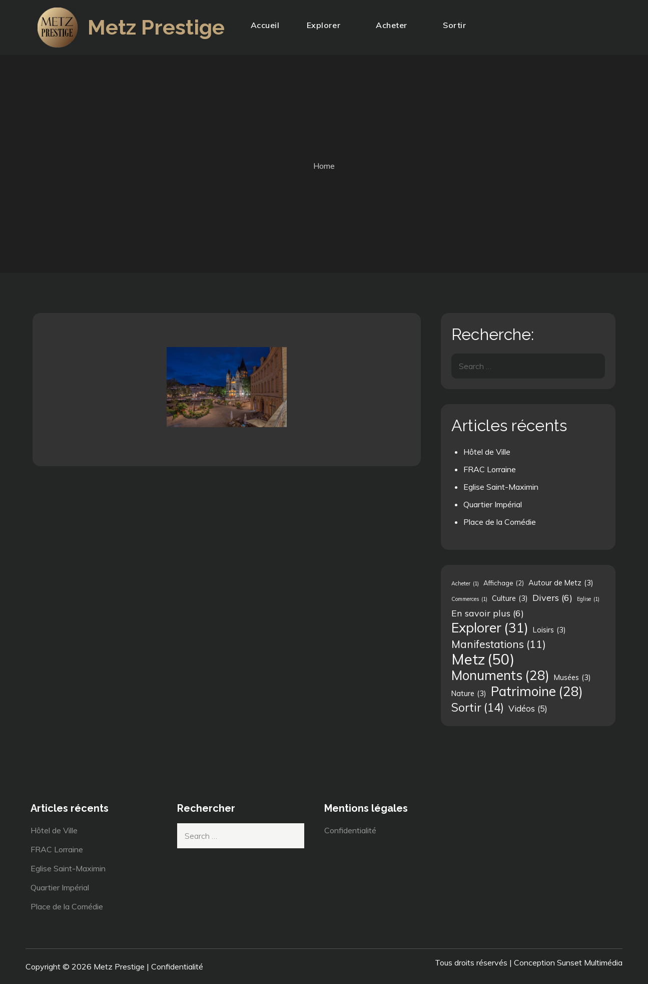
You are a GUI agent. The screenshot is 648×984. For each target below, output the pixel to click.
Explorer (328, 25)
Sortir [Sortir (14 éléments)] (477, 708)
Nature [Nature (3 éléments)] (468, 694)
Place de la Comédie (499, 522)
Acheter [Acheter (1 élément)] (465, 583)
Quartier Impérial (492, 504)
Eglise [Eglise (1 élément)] (588, 599)
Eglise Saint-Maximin (500, 487)
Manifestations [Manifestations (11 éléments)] (498, 644)
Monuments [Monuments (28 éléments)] (500, 676)
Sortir (458, 25)
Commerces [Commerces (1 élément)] (469, 599)
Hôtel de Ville (486, 452)
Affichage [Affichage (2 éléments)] (503, 583)
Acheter (396, 25)
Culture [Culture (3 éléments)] (510, 598)
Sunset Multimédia (589, 962)
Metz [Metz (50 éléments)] (482, 659)
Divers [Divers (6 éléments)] (552, 597)
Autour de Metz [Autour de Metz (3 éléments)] (560, 583)
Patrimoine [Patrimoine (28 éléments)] (537, 692)
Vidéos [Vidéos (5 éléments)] (527, 709)
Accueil (265, 25)
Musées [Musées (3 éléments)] (572, 678)
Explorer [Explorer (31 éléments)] (489, 627)
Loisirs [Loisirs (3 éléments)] (549, 630)
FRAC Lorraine (489, 469)
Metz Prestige (156, 27)
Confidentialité (350, 830)
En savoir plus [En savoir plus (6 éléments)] (487, 613)
